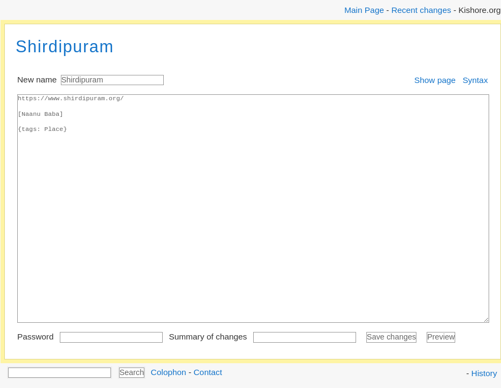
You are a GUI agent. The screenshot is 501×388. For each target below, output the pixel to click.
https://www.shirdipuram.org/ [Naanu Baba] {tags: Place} (253, 208)
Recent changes (421, 10)
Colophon (168, 371)
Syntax (475, 80)
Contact (207, 371)
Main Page (364, 10)
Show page (435, 80)
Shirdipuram (65, 46)
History (484, 373)
